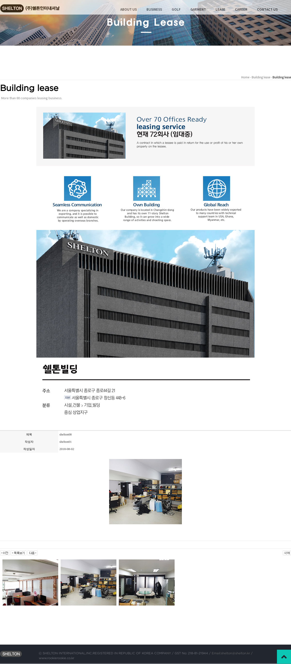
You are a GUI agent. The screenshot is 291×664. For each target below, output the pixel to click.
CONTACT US (267, 10)
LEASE (220, 10)
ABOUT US (128, 10)
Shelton (34, 6)
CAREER (241, 10)
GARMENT (198, 10)
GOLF (176, 10)
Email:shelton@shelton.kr (230, 653)
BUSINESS (154, 10)
